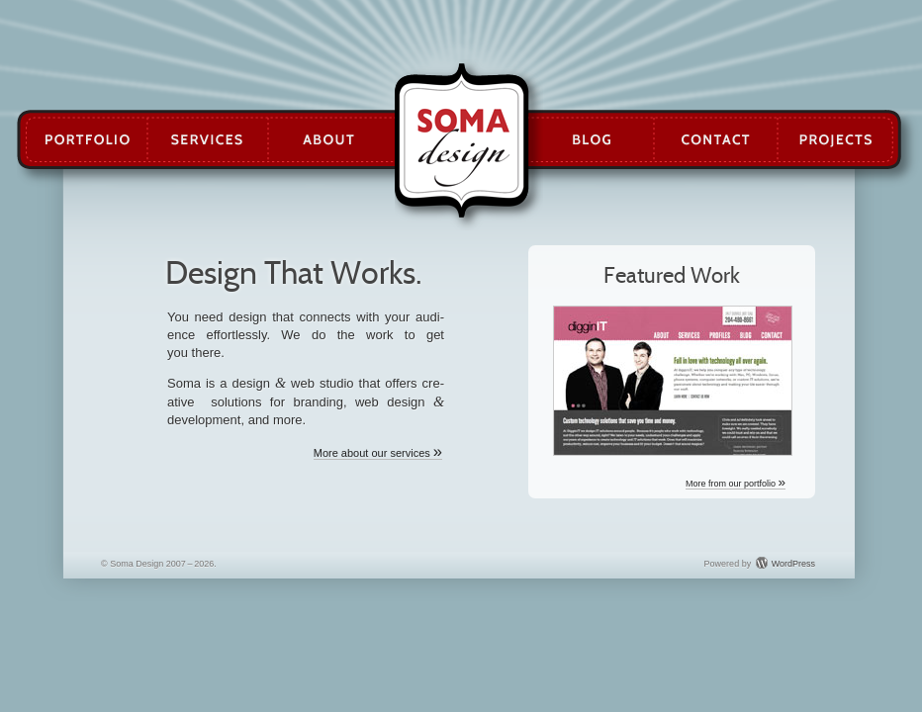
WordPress (793, 564)
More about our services (378, 453)
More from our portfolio (735, 484)
